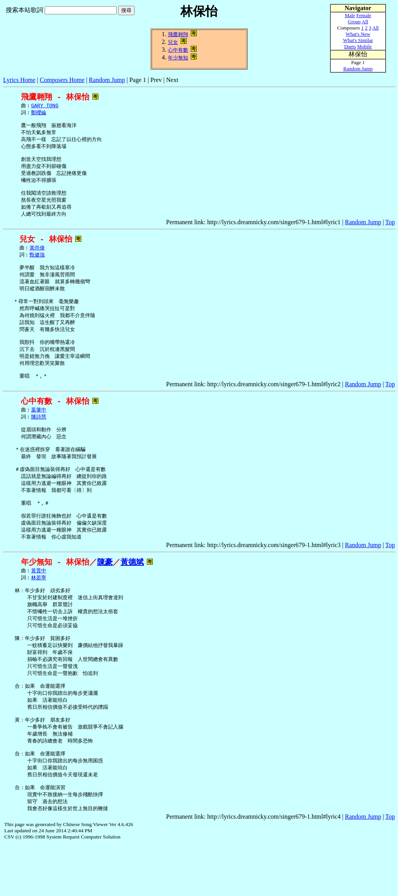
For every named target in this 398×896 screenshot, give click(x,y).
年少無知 (178, 58)
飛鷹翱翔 (178, 34)
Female (363, 15)
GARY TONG (44, 106)
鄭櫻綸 (38, 113)
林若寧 (38, 611)
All (365, 21)
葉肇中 (38, 430)
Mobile (364, 46)
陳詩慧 (38, 438)
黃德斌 (132, 594)
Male (350, 15)
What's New (358, 34)
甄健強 (37, 264)
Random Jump (107, 80)
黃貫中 (38, 603)
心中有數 (178, 50)
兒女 (173, 42)
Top (390, 231)
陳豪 (105, 594)
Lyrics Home (19, 80)
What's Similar (358, 40)
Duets (350, 46)
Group (354, 21)
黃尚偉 (37, 257)
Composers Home (62, 80)
